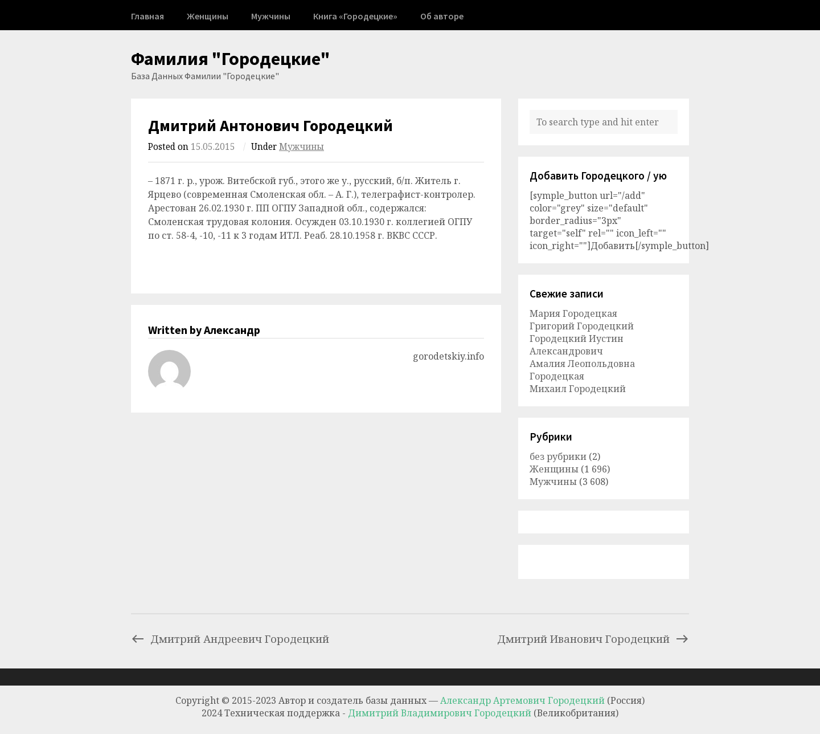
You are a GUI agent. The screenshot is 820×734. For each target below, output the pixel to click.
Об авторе (442, 16)
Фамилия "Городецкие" (230, 58)
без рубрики (558, 456)
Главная (147, 16)
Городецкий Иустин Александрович (577, 344)
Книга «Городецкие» (355, 16)
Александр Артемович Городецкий (522, 700)
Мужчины (270, 16)
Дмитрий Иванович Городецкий (593, 638)
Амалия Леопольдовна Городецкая (582, 369)
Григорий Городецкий (582, 326)
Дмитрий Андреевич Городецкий (230, 638)
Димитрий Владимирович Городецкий (441, 713)
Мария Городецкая (573, 313)
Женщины (207, 16)
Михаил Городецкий (578, 388)
